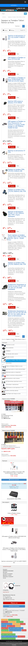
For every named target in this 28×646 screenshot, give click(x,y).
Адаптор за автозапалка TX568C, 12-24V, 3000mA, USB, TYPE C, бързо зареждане (16, 214)
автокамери (18, 626)
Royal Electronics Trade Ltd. (16, 641)
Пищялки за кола (20, 621)
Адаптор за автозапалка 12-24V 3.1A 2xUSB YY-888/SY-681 (17, 37)
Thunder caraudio (8, 357)
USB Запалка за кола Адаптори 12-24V (12, 388)
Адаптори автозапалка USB (6, 624)
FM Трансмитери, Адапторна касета (12, 382)
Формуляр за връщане (8, 576)
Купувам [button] (12, 54)
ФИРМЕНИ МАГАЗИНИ (8, 571)
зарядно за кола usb (11, 626)
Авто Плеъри (22, 624)
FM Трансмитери (16, 624)
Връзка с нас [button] (14, 603)
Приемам (14, 644)
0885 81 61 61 (7, 418)
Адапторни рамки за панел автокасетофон (13, 370)
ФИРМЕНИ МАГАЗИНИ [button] (14, 479)
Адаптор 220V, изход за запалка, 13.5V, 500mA (15, 102)
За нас (4, 578)
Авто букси (24, 630)
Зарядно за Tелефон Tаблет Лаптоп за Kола (14, 360)
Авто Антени (6, 363)
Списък (5, 30)
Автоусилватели (4, 619)
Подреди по (22, 30)
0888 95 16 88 (7, 451)
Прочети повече (22, 643)
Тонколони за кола (8, 345)
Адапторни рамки (12, 621)
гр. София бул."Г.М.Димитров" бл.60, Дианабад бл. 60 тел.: (12, 409)
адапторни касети (4, 630)
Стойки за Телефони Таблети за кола (12, 366)
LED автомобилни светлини (6, 632)
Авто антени (3, 626)
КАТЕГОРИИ (14, 5)
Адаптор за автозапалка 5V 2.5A (16, 151)
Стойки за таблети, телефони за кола (16, 628)
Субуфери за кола (21, 636)
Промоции (4, 460)
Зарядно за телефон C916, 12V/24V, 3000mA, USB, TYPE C (17, 191)
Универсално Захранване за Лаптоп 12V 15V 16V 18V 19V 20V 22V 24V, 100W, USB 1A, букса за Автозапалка (17, 313)
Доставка (5, 572)
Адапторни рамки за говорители (11, 373)
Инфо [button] (17, 54)
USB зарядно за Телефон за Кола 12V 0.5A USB (16, 58)
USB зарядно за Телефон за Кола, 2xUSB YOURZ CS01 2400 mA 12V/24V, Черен (16, 79)
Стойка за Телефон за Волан (14, 513)
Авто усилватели (7, 348)
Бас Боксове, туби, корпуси (10, 354)
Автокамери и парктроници (10, 385)
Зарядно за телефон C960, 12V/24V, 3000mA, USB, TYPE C (17, 264)
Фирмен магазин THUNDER (8, 399)
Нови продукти (5, 502)
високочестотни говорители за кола (8, 638)
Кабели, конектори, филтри (10, 391)
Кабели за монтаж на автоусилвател (12, 376)
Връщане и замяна (7, 575)
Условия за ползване (7, 573)
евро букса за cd (4, 628)
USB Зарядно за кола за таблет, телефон (9, 636)
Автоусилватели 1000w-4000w (14, 495)
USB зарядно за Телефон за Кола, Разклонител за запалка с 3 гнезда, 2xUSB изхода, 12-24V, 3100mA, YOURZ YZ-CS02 (16, 124)
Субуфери (6, 351)
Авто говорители (4, 621)
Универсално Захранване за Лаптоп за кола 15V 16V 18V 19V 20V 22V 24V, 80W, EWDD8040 (17, 287)
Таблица (11, 30)
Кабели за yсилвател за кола (14, 619)
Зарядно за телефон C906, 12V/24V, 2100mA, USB (16, 170)
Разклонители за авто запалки (11, 379)
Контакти (5, 569)
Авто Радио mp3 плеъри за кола (11, 394)
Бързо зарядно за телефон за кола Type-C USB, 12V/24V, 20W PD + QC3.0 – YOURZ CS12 (17, 237)
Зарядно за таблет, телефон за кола (8, 634)
